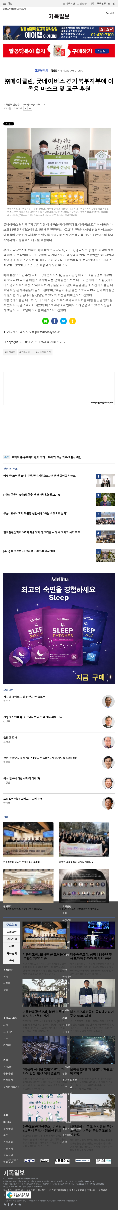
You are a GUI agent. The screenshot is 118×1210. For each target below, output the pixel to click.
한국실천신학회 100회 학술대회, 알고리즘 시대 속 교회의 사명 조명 (41, 532)
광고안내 (19, 1190)
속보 (6, 457)
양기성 (6, 802)
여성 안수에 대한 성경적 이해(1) (21, 778)
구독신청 (101, 3)
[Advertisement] (59, 430)
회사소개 (7, 1190)
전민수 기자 (18, 104)
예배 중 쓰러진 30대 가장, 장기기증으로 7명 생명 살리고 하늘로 (39, 476)
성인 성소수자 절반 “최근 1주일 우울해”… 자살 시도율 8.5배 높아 (40, 758)
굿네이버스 (26, 352)
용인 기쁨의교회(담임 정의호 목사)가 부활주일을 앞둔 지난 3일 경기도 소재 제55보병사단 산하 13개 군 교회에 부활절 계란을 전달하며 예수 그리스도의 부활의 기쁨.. (44, 968)
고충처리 (91, 1190)
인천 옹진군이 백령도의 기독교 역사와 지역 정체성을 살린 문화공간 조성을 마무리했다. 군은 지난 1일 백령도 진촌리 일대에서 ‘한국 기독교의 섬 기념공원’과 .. (91, 1145)
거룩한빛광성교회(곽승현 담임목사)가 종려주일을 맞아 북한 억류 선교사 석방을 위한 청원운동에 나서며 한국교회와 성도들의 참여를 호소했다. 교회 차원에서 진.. (44, 1026)
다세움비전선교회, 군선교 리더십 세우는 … (78, 908)
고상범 (6, 741)
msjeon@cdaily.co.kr (35, 104)
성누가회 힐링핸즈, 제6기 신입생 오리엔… (22, 908)
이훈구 (6, 701)
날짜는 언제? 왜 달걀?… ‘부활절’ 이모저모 (91, 1071)
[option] (31, 844)
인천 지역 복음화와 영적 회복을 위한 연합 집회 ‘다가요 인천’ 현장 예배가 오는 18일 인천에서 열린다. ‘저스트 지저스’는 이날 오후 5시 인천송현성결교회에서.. (44, 1083)
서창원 (6, 782)
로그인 (111, 3)
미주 (92, 3)
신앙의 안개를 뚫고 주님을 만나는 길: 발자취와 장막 (32, 717)
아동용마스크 (44, 352)
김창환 (6, 762)
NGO (54, 70)
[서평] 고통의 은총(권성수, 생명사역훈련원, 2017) (31, 494)
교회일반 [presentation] (11, 932)
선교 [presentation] (11, 946)
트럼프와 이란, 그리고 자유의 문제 (22, 799)
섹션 (7, 3)
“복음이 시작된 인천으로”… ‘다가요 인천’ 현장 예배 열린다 (43, 1071)
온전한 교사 (10, 737)
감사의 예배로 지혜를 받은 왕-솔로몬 (24, 697)
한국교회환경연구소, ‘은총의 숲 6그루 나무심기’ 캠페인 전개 (43, 1129)
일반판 (83, 3)
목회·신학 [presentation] (11, 953)
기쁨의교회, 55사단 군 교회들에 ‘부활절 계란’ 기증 (44, 956)
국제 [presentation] (11, 960)
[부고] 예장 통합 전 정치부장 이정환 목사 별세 (29, 551)
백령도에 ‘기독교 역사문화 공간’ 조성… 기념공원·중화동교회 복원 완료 (91, 1131)
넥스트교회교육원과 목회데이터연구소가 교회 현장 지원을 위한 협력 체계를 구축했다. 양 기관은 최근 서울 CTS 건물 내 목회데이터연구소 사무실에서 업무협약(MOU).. (92, 1026)
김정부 (6, 721)
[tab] (11, 932)
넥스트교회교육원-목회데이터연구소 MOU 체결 (92, 1014)
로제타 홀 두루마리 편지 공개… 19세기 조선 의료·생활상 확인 (46, 457)
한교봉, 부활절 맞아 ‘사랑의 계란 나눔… (77, 862)
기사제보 (42, 1190)
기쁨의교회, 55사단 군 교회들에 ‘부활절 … (22, 862)
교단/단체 (41, 70)
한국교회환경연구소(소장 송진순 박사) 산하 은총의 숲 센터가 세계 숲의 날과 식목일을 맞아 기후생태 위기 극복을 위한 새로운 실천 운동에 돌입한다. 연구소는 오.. (44, 1141)
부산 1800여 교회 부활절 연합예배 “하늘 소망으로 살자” (35, 513)
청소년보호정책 (76, 1190)
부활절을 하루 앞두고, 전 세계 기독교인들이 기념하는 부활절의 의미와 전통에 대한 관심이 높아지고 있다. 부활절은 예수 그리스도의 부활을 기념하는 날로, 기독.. (91, 1083)
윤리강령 (103, 1190)
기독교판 (70, 3)
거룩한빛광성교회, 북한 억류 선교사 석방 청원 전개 (44, 1014)
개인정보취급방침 (58, 1190)
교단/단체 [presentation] (11, 939)
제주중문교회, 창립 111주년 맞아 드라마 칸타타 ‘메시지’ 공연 (91, 956)
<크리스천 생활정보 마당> (102, 402)
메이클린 (10, 352)
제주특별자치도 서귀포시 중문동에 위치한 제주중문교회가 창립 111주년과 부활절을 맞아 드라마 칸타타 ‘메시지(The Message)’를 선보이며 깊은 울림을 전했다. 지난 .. (92, 968)
